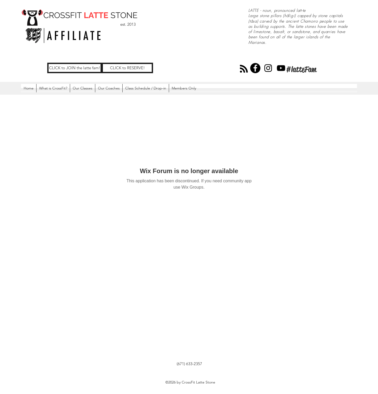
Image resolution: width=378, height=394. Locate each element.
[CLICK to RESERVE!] (127, 68)
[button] (184, 88)
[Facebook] (255, 68)
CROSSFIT (63, 15)
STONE (123, 15)
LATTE (96, 15)
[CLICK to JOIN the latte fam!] (74, 68)
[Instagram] (268, 68)
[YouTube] (281, 68)
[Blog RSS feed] (244, 69)
